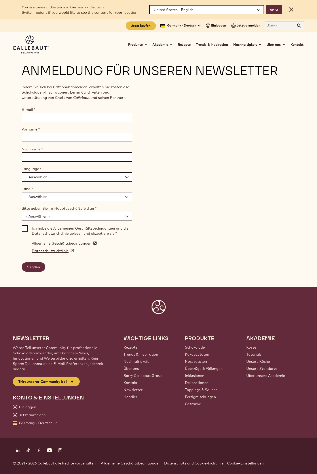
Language (32, 169)
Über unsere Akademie (265, 375)
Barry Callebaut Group (143, 375)
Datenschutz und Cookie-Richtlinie (194, 463)
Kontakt (297, 44)
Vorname (31, 129)
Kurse (251, 347)
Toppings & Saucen (201, 390)
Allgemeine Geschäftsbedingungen (131, 463)
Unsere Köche (258, 361)
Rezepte (184, 44)
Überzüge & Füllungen (204, 368)
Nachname (32, 149)
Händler (130, 397)
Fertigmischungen (200, 397)
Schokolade (195, 347)
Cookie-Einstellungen (245, 463)
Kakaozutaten (197, 354)
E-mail (28, 109)
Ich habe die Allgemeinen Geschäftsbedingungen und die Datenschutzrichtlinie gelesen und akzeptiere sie (80, 230)
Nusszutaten (196, 361)
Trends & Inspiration (212, 44)
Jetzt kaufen (140, 26)
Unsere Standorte (261, 368)
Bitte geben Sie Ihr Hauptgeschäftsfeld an (59, 208)
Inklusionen (194, 375)
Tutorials (254, 354)
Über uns (131, 368)
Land (27, 188)
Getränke (193, 404)
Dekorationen (197, 382)
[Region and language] (206, 9)
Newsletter (133, 390)
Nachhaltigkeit (136, 361)
